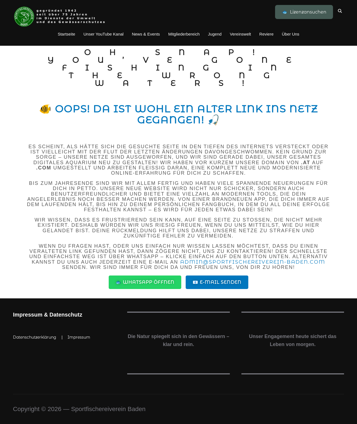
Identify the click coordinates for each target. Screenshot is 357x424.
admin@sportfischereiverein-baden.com (252, 262)
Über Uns (290, 34)
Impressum (79, 337)
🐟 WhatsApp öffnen (145, 282)
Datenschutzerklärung (34, 337)
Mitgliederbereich (184, 34)
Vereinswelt (240, 34)
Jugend (215, 34)
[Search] (339, 10)
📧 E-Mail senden (217, 282)
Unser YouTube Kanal (104, 34)
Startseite (66, 34)
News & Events (146, 34)
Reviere (266, 34)
